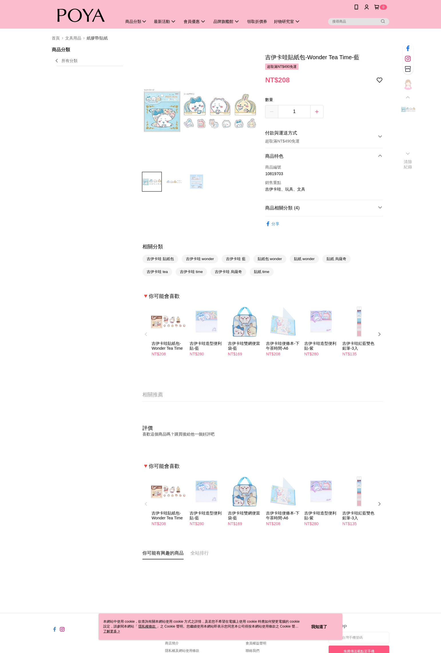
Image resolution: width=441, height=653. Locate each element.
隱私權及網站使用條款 (182, 651)
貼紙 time (261, 272)
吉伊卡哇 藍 (236, 259)
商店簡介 (172, 643)
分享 (272, 224)
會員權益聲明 (256, 643)
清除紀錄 (408, 164)
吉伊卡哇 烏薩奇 (228, 272)
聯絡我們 (252, 651)
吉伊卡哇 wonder (200, 259)
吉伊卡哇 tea (157, 272)
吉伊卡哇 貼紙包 (160, 259)
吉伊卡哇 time (191, 272)
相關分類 (152, 247)
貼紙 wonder (304, 259)
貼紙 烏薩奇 (336, 259)
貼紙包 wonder (270, 259)
